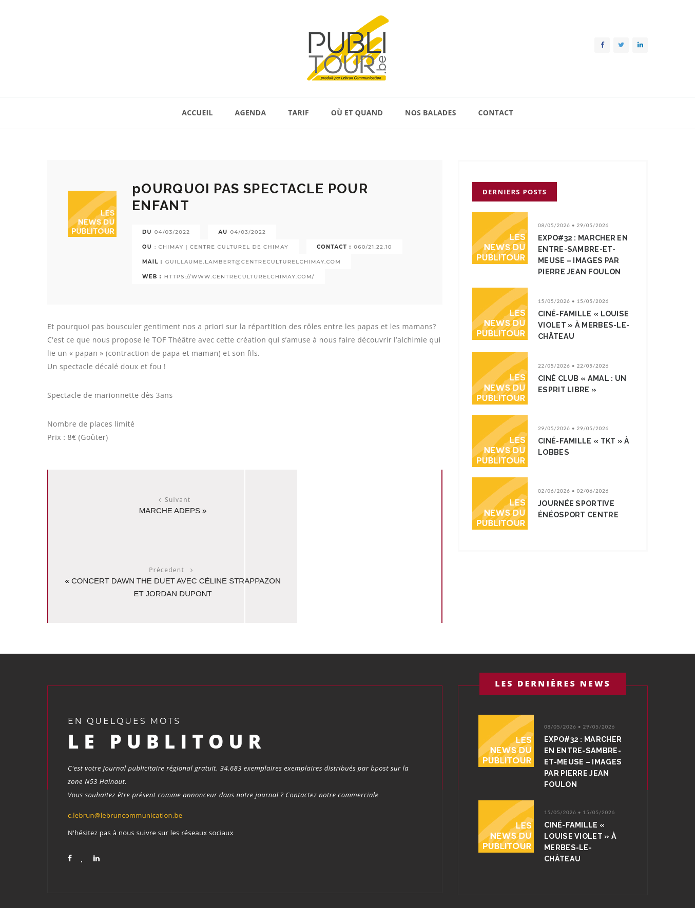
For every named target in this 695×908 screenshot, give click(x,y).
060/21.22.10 (373, 247)
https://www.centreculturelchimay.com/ (239, 276)
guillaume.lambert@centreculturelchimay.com (253, 261)
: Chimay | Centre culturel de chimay (221, 247)
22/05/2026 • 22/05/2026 (573, 365)
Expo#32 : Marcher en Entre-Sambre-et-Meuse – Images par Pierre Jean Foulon (585, 254)
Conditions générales (616, 887)
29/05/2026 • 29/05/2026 (573, 428)
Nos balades (430, 112)
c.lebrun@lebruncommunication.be (125, 745)
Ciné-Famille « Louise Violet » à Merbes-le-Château (585, 325)
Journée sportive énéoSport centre (580, 509)
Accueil (197, 112)
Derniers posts (514, 191)
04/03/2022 (172, 232)
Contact (495, 112)
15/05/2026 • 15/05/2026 (573, 301)
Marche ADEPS (143, 510)
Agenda (250, 112)
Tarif (298, 112)
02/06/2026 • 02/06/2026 (573, 491)
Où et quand (357, 112)
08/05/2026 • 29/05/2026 (573, 225)
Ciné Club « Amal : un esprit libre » (584, 384)
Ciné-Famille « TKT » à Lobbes (582, 446)
